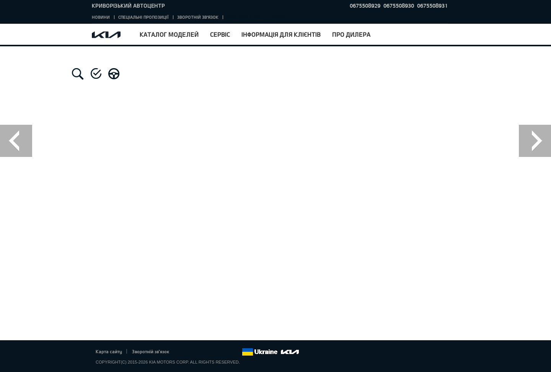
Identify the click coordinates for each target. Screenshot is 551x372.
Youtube (215, 352)
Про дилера (351, 34)
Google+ (204, 352)
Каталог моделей (169, 34)
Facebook (183, 352)
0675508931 (432, 5)
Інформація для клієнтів (281, 34)
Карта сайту (109, 351)
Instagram (225, 352)
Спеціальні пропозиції (143, 17)
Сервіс (220, 34)
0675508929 (365, 5)
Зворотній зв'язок (197, 17)
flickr (236, 352)
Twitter (193, 352)
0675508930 (398, 5)
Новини (101, 17)
